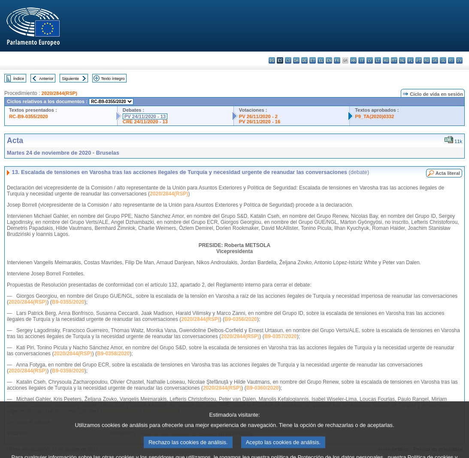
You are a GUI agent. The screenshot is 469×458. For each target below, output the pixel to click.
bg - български (272, 60)
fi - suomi (451, 60)
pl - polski (410, 60)
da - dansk (296, 60)
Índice (18, 78)
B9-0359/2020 (68, 371)
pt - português (418, 60)
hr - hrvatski (353, 60)
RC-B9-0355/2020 (28, 116)
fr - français (337, 60)
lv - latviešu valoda (369, 60)
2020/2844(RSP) (59, 93)
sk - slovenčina (435, 60)
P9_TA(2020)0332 (374, 116)
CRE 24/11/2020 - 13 (145, 121)
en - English (329, 60)
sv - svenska (459, 60)
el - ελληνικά (321, 60)
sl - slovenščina (443, 60)
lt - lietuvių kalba (378, 60)
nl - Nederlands (402, 60)
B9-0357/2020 (280, 336)
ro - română (427, 60)
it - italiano (361, 60)
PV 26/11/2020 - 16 (259, 121)
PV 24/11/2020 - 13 (145, 116)
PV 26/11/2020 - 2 (258, 116)
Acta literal (448, 173)
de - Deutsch (304, 60)
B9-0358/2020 (113, 354)
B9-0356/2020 (240, 319)
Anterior (46, 78)
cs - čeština (288, 60)
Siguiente (70, 78)
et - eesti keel (312, 60)
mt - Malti (394, 60)
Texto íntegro (112, 78)
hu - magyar (386, 60)
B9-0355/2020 (68, 302)
